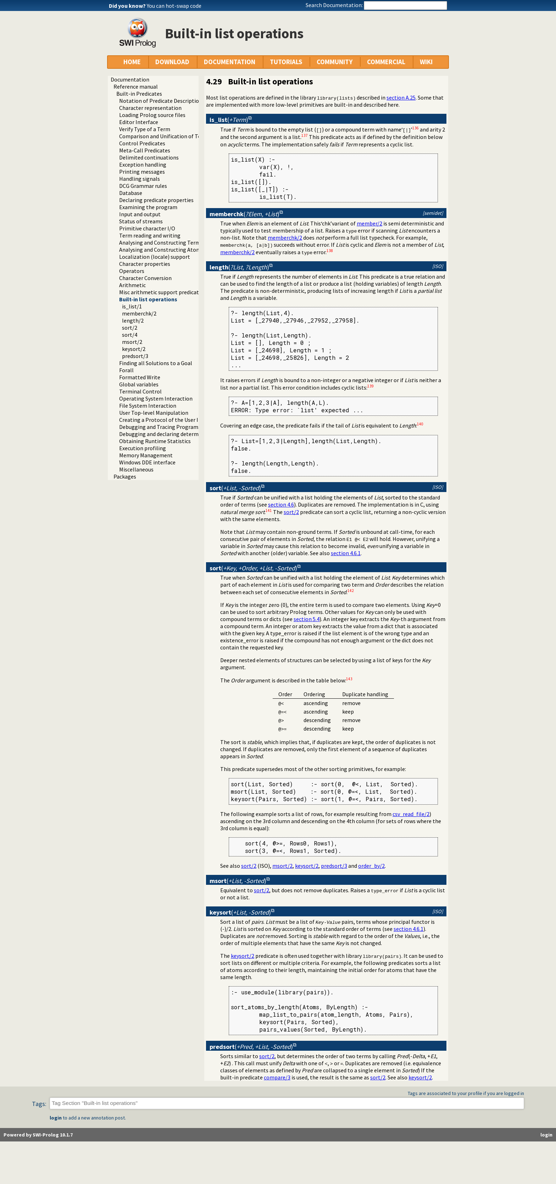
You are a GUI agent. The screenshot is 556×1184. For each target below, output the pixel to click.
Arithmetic (132, 285)
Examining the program (148, 207)
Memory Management (146, 455)
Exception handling (142, 164)
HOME (132, 62)
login (56, 1118)
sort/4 (129, 334)
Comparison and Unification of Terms (164, 136)
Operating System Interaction (156, 398)
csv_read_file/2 (411, 813)
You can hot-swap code (174, 5)
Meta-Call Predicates (144, 150)
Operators (131, 270)
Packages (124, 476)
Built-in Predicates (139, 93)
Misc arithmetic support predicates (161, 292)
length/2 (133, 320)
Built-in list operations (148, 299)
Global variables (139, 384)
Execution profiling (142, 448)
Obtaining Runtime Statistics (155, 441)
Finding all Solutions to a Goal (155, 363)
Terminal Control (140, 391)
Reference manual (135, 86)
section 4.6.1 (346, 553)
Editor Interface (138, 121)
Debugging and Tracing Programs (160, 426)
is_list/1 (132, 306)
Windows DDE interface (147, 462)
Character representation (150, 107)
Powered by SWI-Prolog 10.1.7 (38, 1135)
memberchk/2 (139, 313)
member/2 (369, 223)
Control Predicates (142, 143)
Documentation (130, 79)
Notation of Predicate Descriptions (162, 100)
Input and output (140, 214)
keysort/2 (133, 348)
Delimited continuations (149, 157)
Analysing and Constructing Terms (161, 242)
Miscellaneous (136, 469)
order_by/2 (371, 865)
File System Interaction (147, 405)
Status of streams (141, 221)
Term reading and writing (149, 235)
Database (130, 192)
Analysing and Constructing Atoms (161, 249)
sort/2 (129, 327)
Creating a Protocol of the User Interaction (171, 419)
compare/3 (277, 1077)
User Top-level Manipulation (153, 412)
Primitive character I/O (147, 228)
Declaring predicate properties (156, 199)
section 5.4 (306, 618)
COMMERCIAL (386, 62)
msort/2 (132, 341)
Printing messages (142, 171)
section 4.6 (281, 504)
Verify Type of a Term (144, 129)
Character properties (144, 263)
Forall (126, 370)
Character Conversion (145, 277)
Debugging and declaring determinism (165, 433)
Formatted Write (139, 377)
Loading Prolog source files (152, 114)
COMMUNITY (334, 62)
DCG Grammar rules (143, 185)
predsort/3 (135, 355)
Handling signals (139, 178)
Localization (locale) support (154, 256)
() (229, 120)
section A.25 (401, 97)
